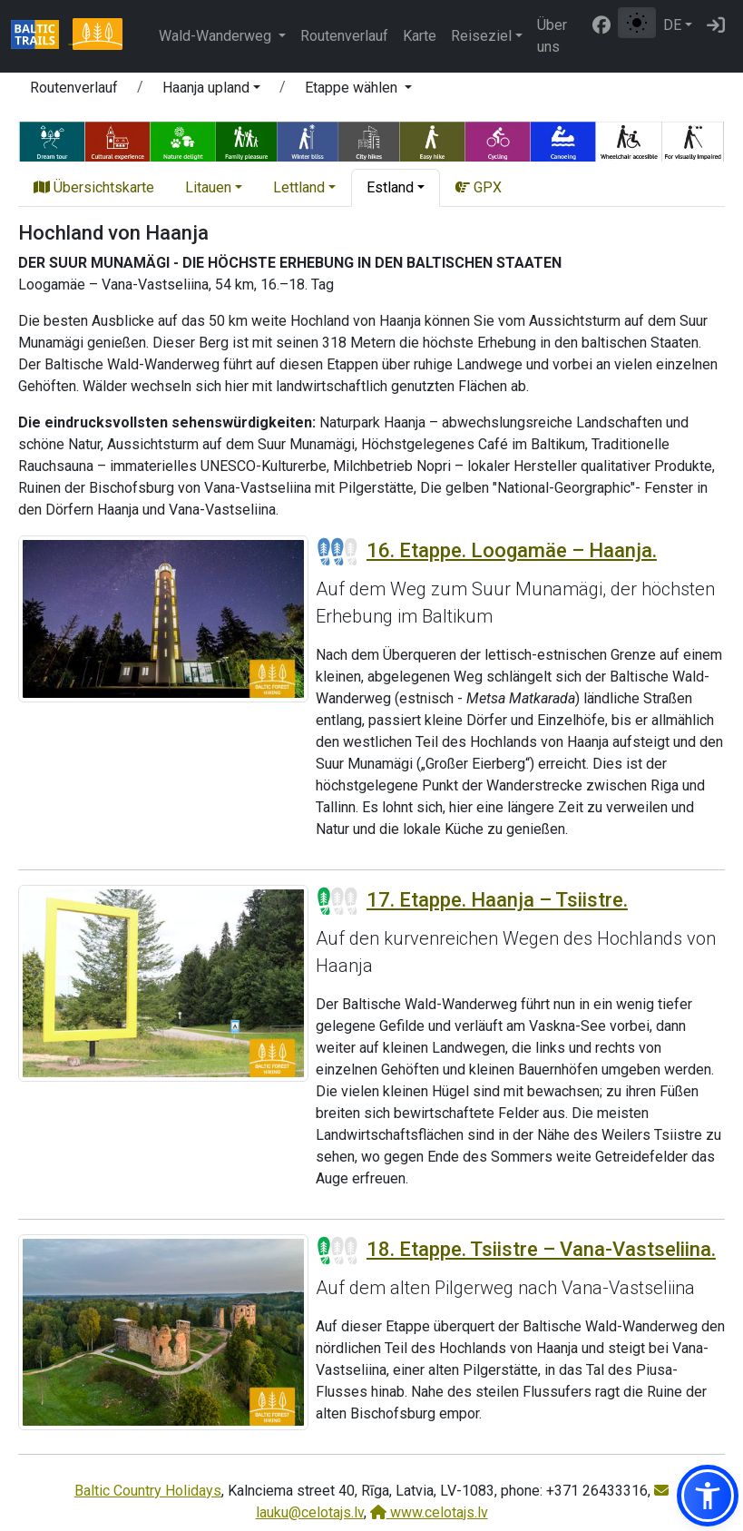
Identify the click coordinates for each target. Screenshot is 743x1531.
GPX (478, 187)
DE (672, 25)
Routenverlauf (344, 35)
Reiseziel (481, 35)
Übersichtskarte (94, 187)
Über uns (552, 35)
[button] (211, 90)
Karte (419, 35)
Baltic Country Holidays (147, 1490)
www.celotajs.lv (429, 1512)
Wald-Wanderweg (217, 35)
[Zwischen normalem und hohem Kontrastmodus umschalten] (637, 22)
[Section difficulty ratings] (337, 551)
